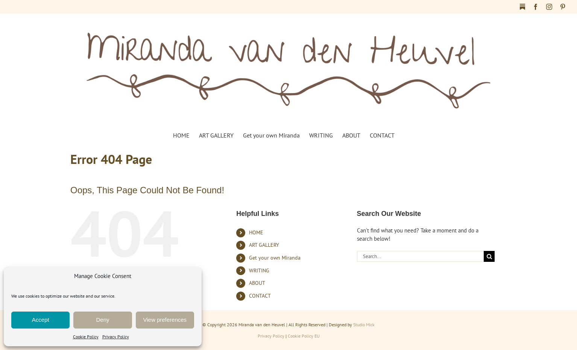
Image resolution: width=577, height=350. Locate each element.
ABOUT (257, 283)
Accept (40, 319)
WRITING (259, 270)
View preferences (165, 319)
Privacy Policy (115, 336)
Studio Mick (364, 324)
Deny (102, 319)
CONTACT (260, 295)
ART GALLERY (264, 244)
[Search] (489, 256)
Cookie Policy (86, 336)
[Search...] (420, 256)
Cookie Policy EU (304, 336)
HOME (256, 232)
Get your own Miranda (275, 257)
